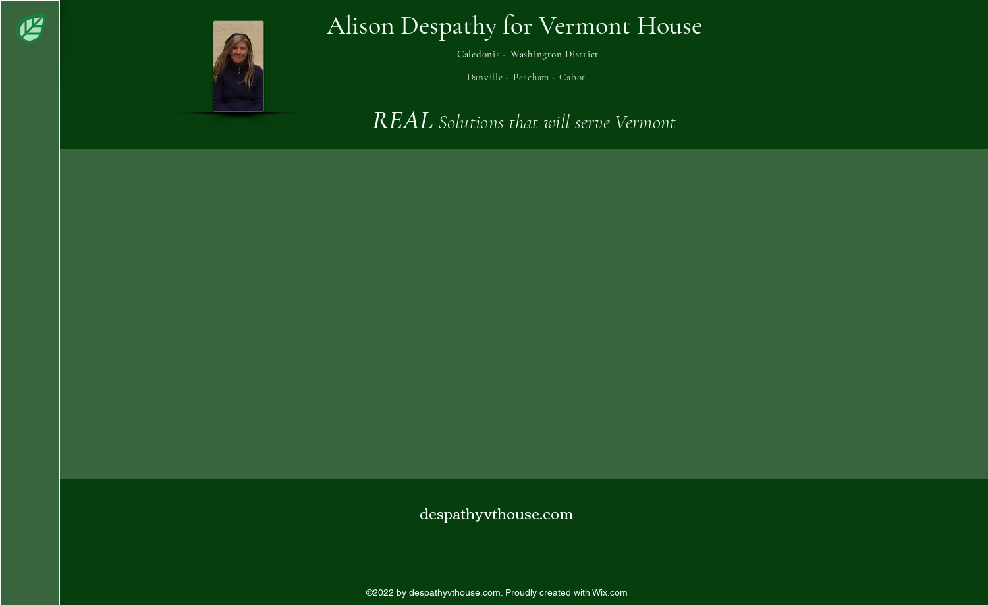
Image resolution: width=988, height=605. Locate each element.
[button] (30, 28)
